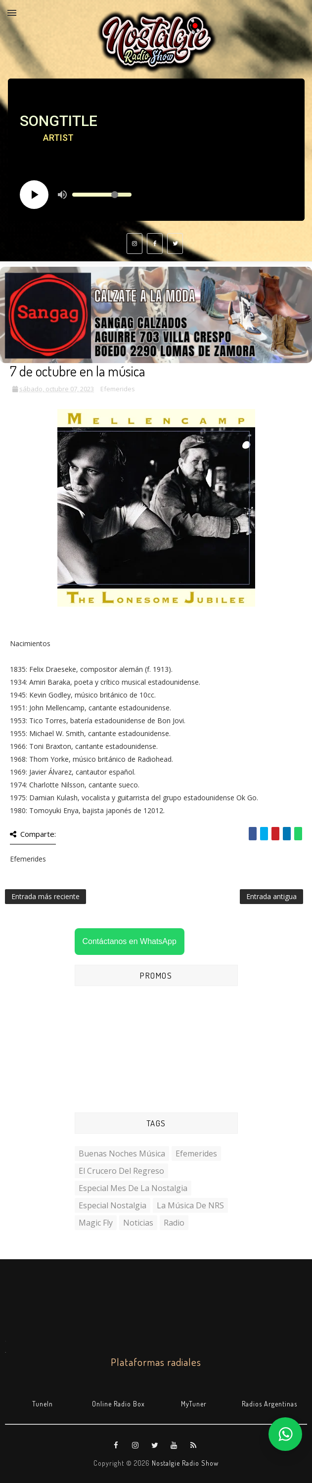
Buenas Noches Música (122, 1153)
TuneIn (42, 1404)
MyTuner (194, 1404)
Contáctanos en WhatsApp (130, 941)
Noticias (138, 1222)
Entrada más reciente (45, 896)
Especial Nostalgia (112, 1205)
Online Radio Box (118, 1404)
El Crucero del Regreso (121, 1170)
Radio (174, 1222)
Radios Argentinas (269, 1404)
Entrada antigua (271, 896)
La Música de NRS (190, 1205)
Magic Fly (96, 1222)
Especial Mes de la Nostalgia (133, 1188)
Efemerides (117, 388)
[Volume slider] (102, 195)
